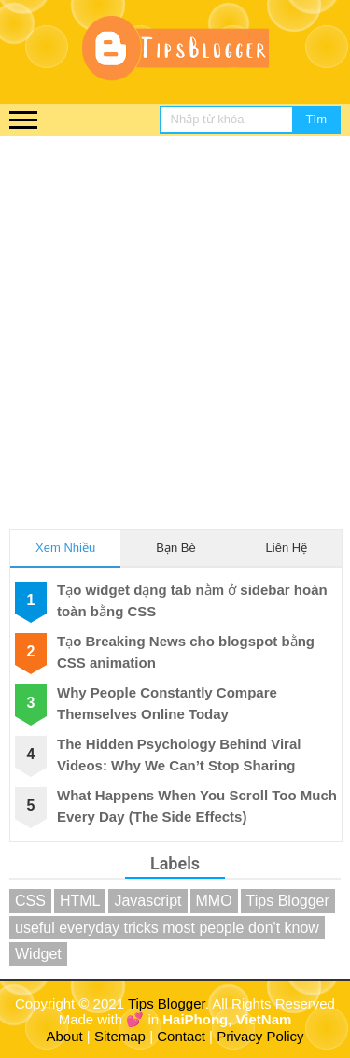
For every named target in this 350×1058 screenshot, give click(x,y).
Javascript (147, 901)
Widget (38, 954)
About (65, 1036)
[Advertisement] (175, 321)
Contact (181, 1036)
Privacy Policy (260, 1036)
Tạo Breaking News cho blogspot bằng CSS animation (186, 651)
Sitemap (120, 1036)
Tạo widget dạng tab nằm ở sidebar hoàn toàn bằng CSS (192, 600)
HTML (80, 901)
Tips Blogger (287, 901)
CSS (30, 901)
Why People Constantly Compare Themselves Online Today (167, 703)
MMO (214, 901)
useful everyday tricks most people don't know (167, 928)
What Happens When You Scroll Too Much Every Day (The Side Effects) (197, 806)
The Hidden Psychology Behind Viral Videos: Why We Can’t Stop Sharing (179, 754)
